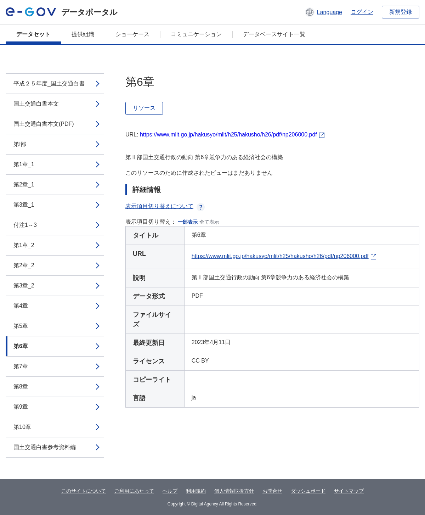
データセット (33, 34)
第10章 (22, 427)
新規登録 (400, 12)
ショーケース (132, 34)
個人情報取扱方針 (234, 491)
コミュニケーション (196, 34)
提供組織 (83, 34)
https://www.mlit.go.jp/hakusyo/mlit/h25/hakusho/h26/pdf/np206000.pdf (228, 134)
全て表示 (209, 222)
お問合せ (272, 491)
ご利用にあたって (134, 491)
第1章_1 (23, 164)
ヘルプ (170, 491)
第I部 (19, 144)
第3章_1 (23, 205)
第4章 (20, 306)
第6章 (20, 346)
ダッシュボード (308, 491)
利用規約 (196, 491)
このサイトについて (83, 491)
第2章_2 (23, 265)
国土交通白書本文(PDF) (43, 124)
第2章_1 (23, 184)
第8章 (20, 387)
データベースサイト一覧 (274, 34)
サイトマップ (349, 491)
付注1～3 (25, 225)
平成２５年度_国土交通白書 (49, 83)
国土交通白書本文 (36, 104)
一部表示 (188, 222)
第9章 (20, 407)
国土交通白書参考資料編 (44, 447)
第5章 (20, 326)
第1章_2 (23, 245)
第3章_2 (23, 285)
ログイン (362, 12)
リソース (144, 108)
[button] (323, 12)
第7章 (20, 366)
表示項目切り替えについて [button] (165, 206)
